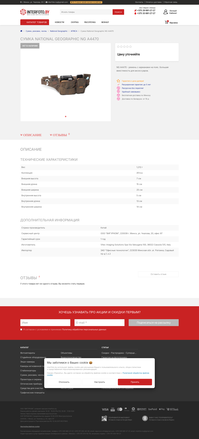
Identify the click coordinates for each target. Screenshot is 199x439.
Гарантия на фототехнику (114, 357)
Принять (135, 382)
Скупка (74, 22)
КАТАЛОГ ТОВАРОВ (37, 22)
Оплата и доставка (154, 2)
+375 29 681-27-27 (144, 10)
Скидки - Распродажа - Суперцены (119, 353)
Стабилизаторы (28, 370)
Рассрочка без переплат (133, 88)
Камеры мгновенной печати (34, 366)
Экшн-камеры (27, 361)
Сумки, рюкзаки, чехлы (32, 375)
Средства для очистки (31, 388)
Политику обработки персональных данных (84, 329)
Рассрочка (89, 22)
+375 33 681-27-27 (144, 13)
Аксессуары (67, 388)
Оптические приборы (31, 383)
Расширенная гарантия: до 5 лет (136, 84)
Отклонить (64, 382)
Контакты (139, 2)
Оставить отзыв (158, 274)
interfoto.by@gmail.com (57, 2)
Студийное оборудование (33, 357)
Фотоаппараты (27, 353)
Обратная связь (170, 2)
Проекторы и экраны (30, 379)
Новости (59, 22)
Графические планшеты (32, 392)
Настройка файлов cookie (30, 426)
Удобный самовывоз (131, 92)
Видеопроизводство (71, 357)
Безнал (105, 22)
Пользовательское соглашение (117, 388)
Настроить (99, 382)
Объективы (66, 353)
